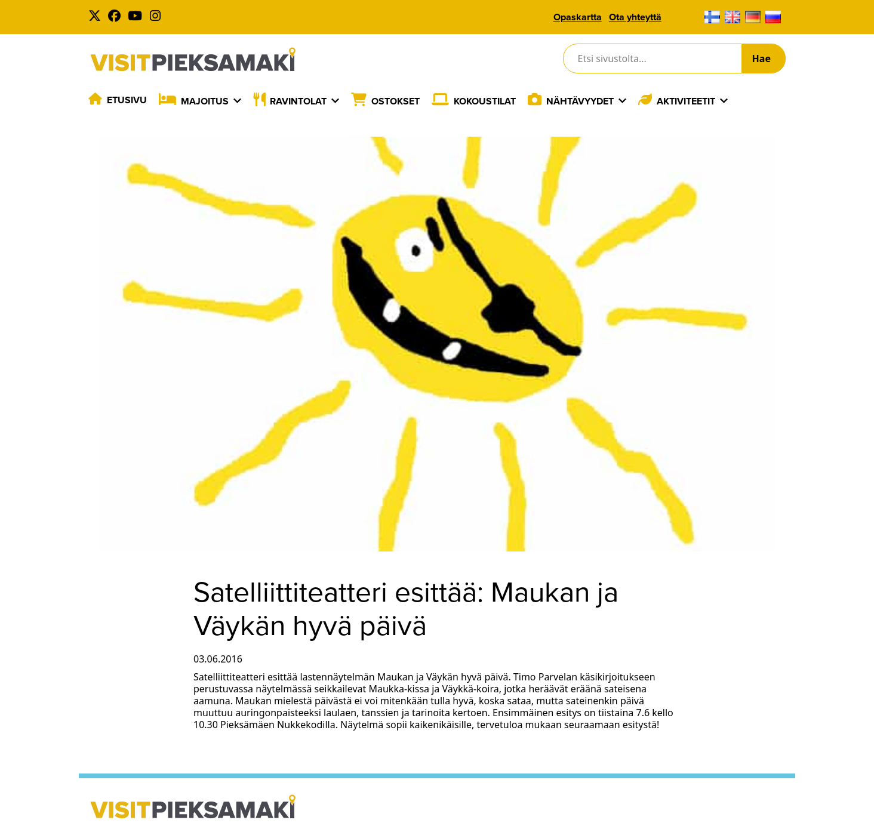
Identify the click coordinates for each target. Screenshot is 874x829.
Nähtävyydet (580, 101)
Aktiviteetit (686, 101)
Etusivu (127, 100)
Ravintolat (298, 101)
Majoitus (205, 101)
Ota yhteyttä (635, 17)
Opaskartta (577, 17)
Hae (761, 58)
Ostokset (395, 101)
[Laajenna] (237, 101)
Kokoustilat (485, 101)
